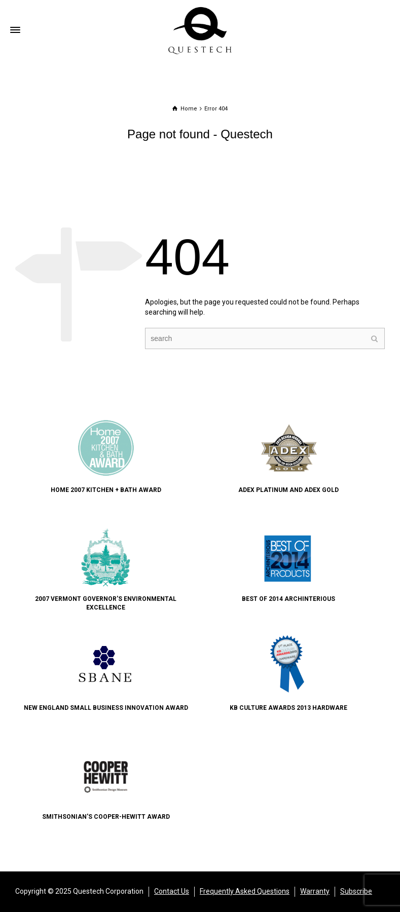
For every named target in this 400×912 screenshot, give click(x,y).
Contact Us (171, 891)
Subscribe (356, 891)
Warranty (315, 891)
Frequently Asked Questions (244, 891)
